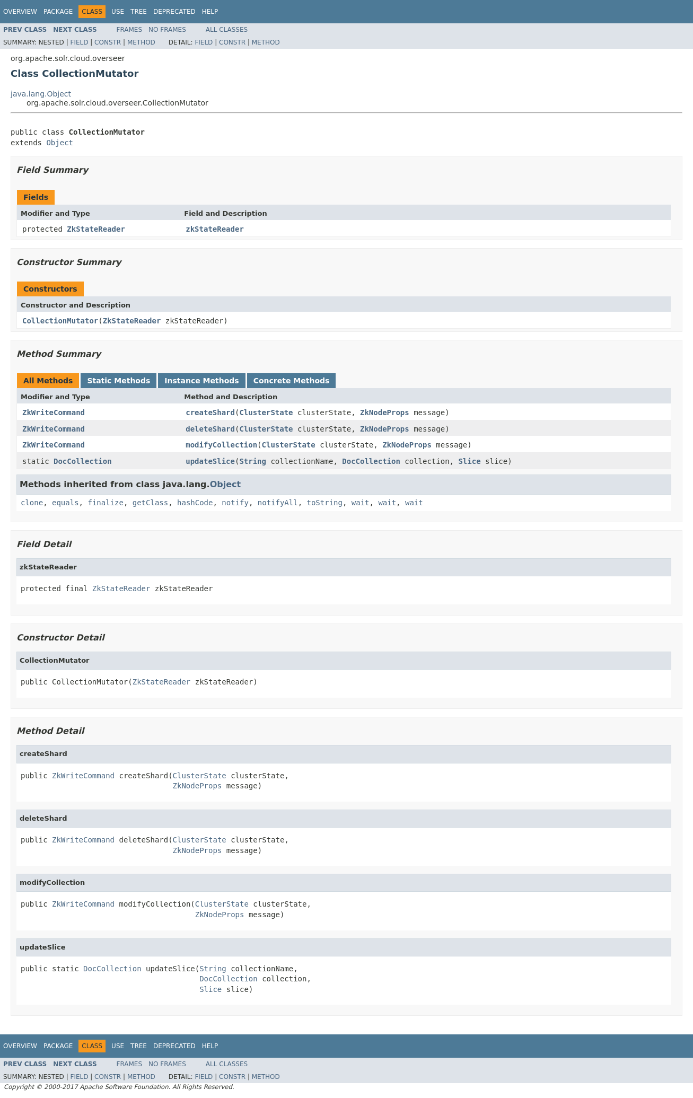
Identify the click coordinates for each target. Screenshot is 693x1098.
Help (210, 11)
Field (79, 42)
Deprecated (174, 11)
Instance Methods (201, 380)
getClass (150, 502)
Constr (107, 42)
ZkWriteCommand (53, 412)
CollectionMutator (60, 321)
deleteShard (210, 429)
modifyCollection (221, 445)
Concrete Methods (291, 380)
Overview (20, 11)
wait (361, 502)
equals (65, 502)
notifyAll (278, 502)
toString (325, 502)
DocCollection (83, 461)
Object (59, 142)
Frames (130, 29)
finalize (105, 502)
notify (235, 502)
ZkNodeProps (384, 412)
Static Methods (118, 380)
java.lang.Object (41, 94)
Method (141, 42)
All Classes (227, 29)
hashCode (195, 502)
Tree (138, 11)
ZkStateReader (96, 229)
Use (117, 11)
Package (58, 11)
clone (32, 502)
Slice (469, 461)
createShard (210, 412)
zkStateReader (215, 229)
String (252, 461)
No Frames (167, 29)
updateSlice (210, 461)
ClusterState (266, 412)
